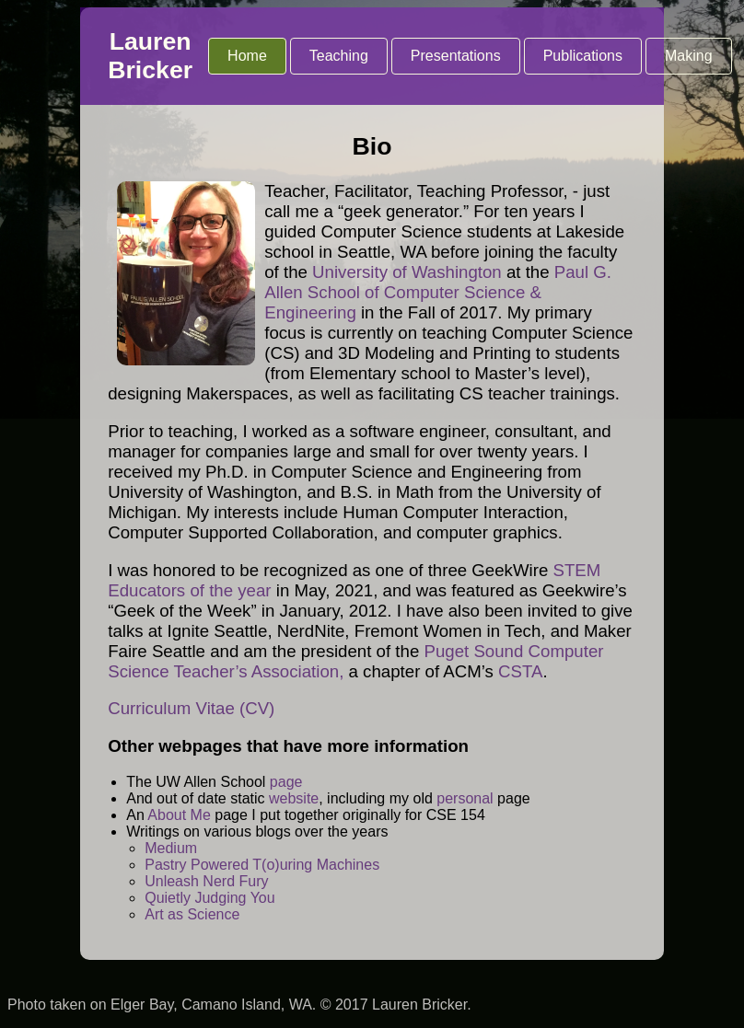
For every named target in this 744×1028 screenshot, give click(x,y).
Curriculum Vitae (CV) (191, 708)
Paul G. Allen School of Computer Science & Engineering (437, 292)
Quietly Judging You (209, 898)
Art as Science (192, 914)
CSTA (520, 671)
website (294, 798)
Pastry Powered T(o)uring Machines (262, 864)
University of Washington (407, 272)
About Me (178, 815)
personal (464, 798)
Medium (171, 848)
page (286, 782)
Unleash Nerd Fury (206, 881)
